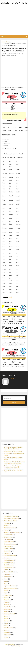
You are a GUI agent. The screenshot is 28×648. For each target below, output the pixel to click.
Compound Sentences (10, 544)
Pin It (10, 297)
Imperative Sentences (10, 586)
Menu (2, 36)
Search (14, 402)
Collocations (7, 539)
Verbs (3, 55)
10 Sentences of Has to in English (13, 451)
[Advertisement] (14, 20)
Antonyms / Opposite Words (11, 532)
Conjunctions (7, 551)
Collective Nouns (8, 537)
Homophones (7, 576)
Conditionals (7, 546)
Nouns (6, 593)
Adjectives (7, 523)
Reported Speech (8, 606)
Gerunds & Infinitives (9, 572)
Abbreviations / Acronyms (11, 516)
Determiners (7, 558)
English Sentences (9, 567)
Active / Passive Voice (10, 520)
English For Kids (8, 562)
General (6, 569)
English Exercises (9, 560)
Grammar (6, 574)
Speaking (6, 611)
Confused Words (8, 548)
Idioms (6, 581)
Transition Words (8, 627)
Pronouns (6, 602)
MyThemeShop (16, 645)
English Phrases (8, 565)
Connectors (7, 553)
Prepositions (7, 600)
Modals (6, 590)
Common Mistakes (9, 541)
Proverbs (6, 604)
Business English (8, 534)
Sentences (7, 609)
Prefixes (6, 597)
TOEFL (6, 625)
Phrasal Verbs (8, 595)
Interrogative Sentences (10, 588)
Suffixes (6, 618)
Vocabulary (7, 632)
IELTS (5, 583)
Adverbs (6, 525)
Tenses (6, 623)
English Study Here (14, 2)
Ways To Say (7, 634)
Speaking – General (9, 613)
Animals (6, 530)
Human (6, 579)
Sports (6, 616)
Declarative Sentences (10, 555)
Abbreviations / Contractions (11, 518)
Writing (6, 637)
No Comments (12, 55)
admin (4, 53)
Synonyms (7, 620)
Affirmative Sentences (10, 527)
